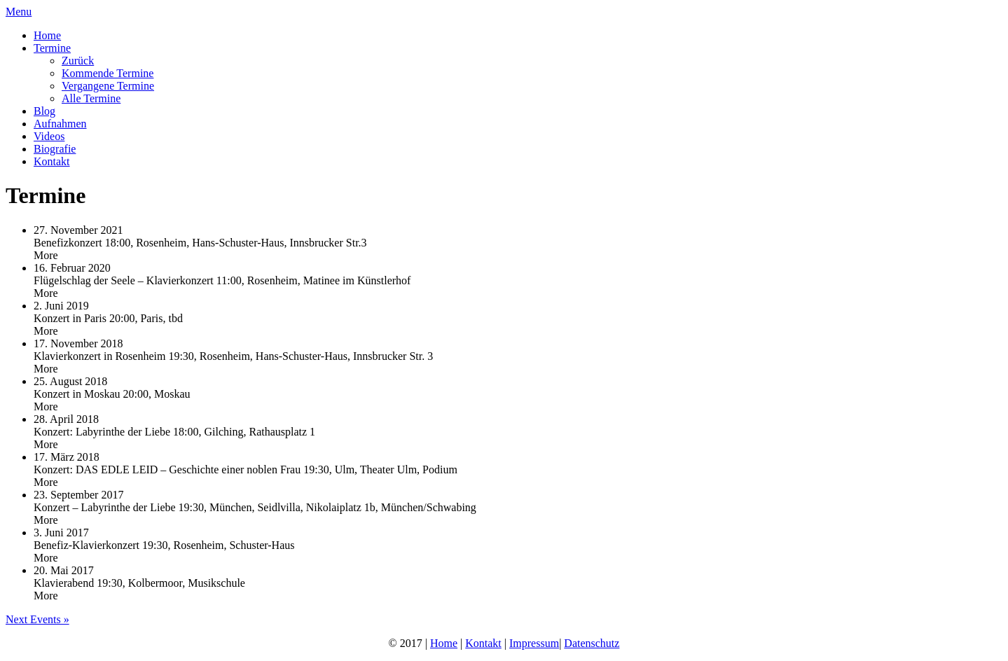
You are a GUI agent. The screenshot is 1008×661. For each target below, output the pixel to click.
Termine (52, 48)
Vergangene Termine (108, 86)
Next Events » (37, 619)
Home (47, 35)
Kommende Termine (107, 73)
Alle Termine (91, 98)
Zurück (78, 61)
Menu (19, 12)
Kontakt (52, 161)
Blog (44, 111)
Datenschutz (591, 643)
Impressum (534, 643)
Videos (49, 136)
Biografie (55, 149)
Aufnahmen (60, 124)
